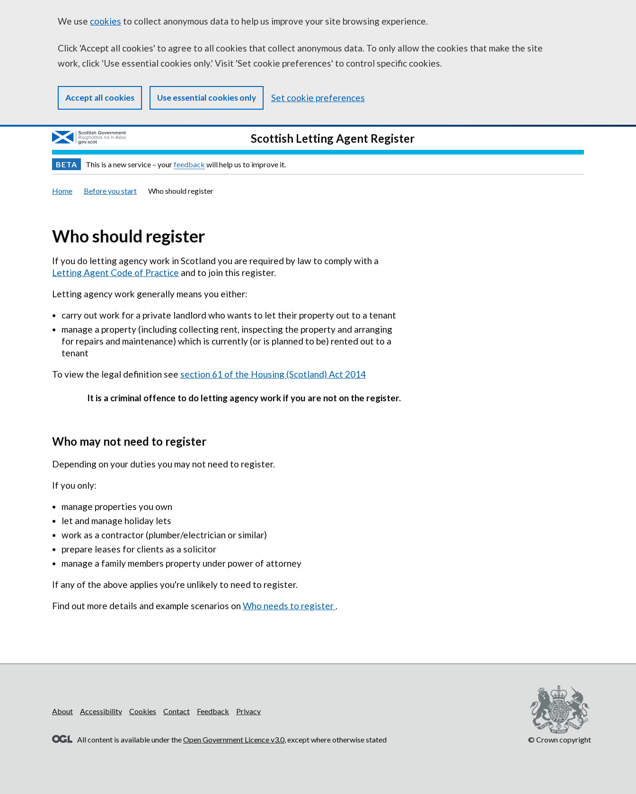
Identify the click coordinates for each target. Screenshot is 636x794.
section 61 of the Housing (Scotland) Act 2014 (273, 374)
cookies (105, 21)
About (62, 711)
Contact (176, 711)
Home (62, 190)
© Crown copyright (559, 739)
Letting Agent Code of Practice (115, 272)
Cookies (142, 711)
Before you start (110, 190)
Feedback (213, 711)
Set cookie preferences (318, 97)
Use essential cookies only (206, 98)
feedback (189, 164)
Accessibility (101, 711)
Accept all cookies (99, 98)
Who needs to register (289, 605)
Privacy (248, 711)
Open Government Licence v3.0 (233, 739)
